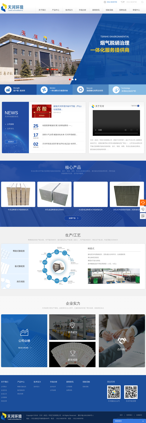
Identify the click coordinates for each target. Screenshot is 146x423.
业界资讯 (10, 129)
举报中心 (136, 10)
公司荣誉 (4, 397)
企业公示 (4, 394)
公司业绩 (53, 390)
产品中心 (55, 10)
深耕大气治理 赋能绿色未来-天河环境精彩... (59, 135)
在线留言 (139, 415)
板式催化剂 (21, 390)
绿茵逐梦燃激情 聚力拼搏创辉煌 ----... (57, 125)
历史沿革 (4, 401)
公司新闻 (10, 124)
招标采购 (109, 10)
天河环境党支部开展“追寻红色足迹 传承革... (59, 144)
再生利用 (20, 394)
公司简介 (4, 386)
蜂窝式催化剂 (21, 386)
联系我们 (129, 415)
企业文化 (4, 390)
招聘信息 (122, 10)
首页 (121, 415)
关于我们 (42, 10)
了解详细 (135, 106)
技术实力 (69, 10)
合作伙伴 (53, 386)
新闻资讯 (96, 10)
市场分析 (82, 10)
